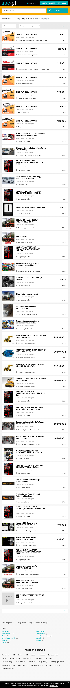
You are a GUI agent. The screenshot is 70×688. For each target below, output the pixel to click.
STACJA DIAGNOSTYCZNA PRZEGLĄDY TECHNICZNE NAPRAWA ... (31, 508)
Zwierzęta (38, 658)
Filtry (6, 26)
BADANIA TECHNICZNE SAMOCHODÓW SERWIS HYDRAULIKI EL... (30, 393)
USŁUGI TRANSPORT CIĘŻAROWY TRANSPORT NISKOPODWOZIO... (29, 192)
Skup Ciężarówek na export (27, 294)
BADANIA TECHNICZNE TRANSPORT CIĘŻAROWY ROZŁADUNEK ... (30, 466)
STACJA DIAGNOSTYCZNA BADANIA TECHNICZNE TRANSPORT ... (30, 134)
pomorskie (5, 640)
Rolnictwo (31, 662)
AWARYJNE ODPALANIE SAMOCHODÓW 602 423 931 (27, 582)
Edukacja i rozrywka (8, 665)
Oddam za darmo (37, 665)
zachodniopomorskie (43, 636)
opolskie (38, 640)
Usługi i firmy (20, 19)
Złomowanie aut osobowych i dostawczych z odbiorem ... (27, 264)
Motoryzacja (6, 655)
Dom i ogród (27, 658)
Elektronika (48, 658)
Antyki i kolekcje (7, 662)
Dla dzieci (42, 655)
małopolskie (40, 631)
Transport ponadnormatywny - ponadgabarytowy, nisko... (28, 322)
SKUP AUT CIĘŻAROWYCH (26, 34)
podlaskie (5, 631)
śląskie (4, 636)
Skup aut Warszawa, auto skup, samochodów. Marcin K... (28, 178)
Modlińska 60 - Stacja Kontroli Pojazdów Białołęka (28, 495)
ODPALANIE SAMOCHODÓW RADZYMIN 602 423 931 (27, 221)
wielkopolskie (40, 634)
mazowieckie (6, 634)
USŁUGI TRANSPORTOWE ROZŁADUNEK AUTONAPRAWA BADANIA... (28, 249)
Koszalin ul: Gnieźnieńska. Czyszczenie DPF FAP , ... (26, 538)
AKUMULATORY (22, 236)
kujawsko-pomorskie (8, 638)
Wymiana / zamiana (53, 665)
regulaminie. (54, 686)
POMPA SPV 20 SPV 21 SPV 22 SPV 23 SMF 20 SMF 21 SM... (31, 351)
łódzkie (4, 642)
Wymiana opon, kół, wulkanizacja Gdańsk (29, 279)
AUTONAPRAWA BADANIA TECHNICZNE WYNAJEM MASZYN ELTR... (29, 162)
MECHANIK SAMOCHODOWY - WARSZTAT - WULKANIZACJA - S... (30, 452)
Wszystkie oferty (7, 19)
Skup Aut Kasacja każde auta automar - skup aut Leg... (31, 149)
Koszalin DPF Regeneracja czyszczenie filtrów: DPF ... (27, 524)
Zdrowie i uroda (14, 658)
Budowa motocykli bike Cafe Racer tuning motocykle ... (30, 423)
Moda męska (30, 655)
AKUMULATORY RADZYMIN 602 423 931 (30, 596)
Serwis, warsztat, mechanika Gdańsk (30, 207)
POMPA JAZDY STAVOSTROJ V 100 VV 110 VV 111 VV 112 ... (30, 380)
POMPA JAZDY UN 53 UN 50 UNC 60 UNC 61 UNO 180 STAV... (30, 365)
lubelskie (39, 638)
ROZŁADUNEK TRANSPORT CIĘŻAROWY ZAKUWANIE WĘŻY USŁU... (28, 552)
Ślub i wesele (20, 662)
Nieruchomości (53, 655)
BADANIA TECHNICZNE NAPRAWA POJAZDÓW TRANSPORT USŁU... (29, 408)
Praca (4, 658)
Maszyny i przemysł (57, 662)
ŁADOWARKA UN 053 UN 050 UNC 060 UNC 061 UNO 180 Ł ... (31, 336)
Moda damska (18, 655)
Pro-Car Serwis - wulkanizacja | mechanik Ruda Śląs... (28, 481)
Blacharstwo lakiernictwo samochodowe (26, 307)
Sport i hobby (23, 665)
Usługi (30, 19)
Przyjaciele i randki (8, 669)
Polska (4, 628)
